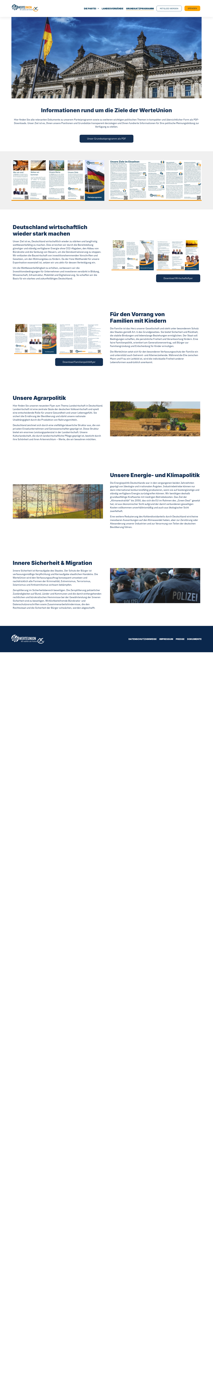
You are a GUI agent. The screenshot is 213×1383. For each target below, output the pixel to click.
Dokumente (194, 639)
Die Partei (91, 8)
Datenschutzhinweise (143, 639)
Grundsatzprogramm (140, 8)
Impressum (166, 639)
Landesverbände (112, 8)
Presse (180, 639)
